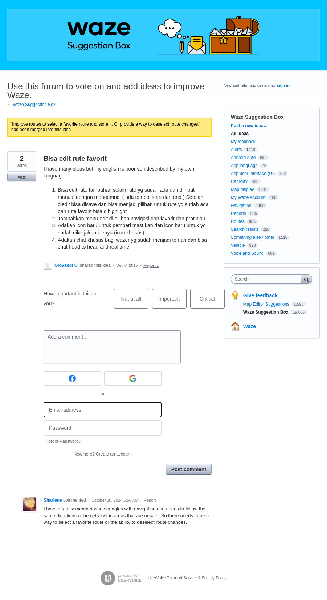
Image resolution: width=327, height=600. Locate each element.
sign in (283, 85)
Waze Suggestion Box (257, 117)
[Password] (103, 428)
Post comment (188, 469)
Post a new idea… (249, 125)
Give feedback (260, 295)
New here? (102, 454)
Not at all (134, 302)
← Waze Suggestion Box (31, 104)
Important (173, 302)
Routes (238, 221)
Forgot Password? (63, 441)
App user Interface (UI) (253, 173)
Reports (238, 213)
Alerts (236, 149)
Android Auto (243, 157)
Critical (212, 302)
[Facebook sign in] (72, 378)
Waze (249, 326)
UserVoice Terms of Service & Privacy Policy (187, 578)
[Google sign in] (133, 378)
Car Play (239, 181)
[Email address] (103, 409)
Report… (151, 265)
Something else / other (252, 237)
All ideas (240, 133)
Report (150, 500)
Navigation (241, 205)
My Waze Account (248, 197)
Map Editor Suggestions (267, 304)
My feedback (243, 141)
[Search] (306, 278)
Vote (21, 177)
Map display (242, 189)
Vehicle (238, 245)
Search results (245, 229)
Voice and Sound (247, 253)
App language (244, 165)
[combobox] (267, 279)
